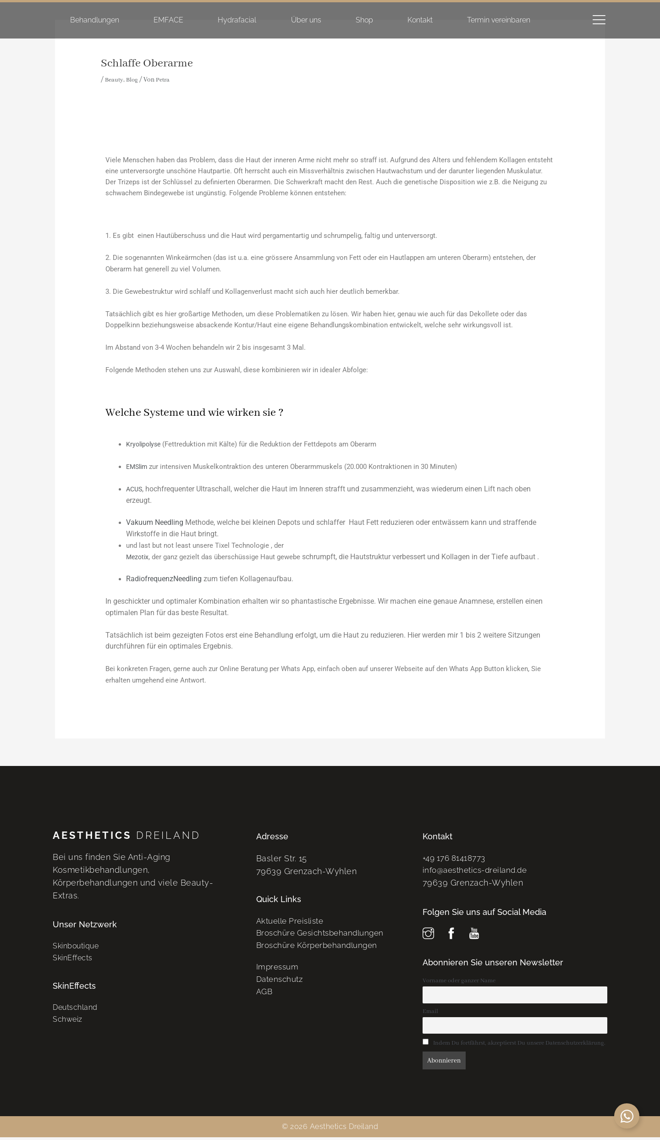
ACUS (135, 489)
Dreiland (127, 835)
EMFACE (168, 20)
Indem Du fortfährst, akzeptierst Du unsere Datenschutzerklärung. (514, 1046)
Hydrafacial (237, 20)
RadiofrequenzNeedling (164, 578)
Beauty (115, 80)
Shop (364, 20)
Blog (133, 80)
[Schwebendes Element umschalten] (626, 1116)
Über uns (306, 20)
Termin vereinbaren (498, 20)
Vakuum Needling (154, 522)
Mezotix (138, 557)
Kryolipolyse (145, 444)
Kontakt (420, 20)
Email (430, 1014)
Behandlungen (94, 20)
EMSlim (138, 467)
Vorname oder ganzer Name (459, 982)
